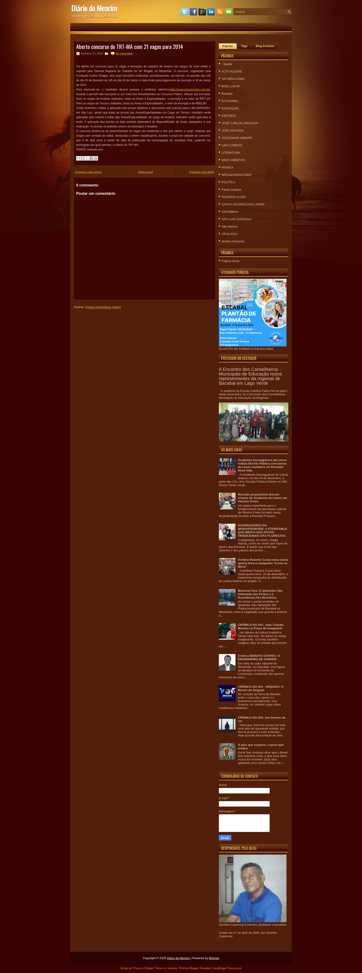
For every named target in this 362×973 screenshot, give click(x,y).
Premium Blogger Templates (195, 968)
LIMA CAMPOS (232, 145)
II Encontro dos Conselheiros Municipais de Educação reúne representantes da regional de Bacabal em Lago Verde (250, 376)
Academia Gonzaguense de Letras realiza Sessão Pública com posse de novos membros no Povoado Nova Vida (262, 465)
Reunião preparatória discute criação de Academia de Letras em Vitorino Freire (262, 498)
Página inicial (145, 172)
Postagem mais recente (88, 172)
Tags (244, 46)
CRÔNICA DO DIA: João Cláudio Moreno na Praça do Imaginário (261, 626)
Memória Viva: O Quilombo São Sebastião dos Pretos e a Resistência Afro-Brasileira (260, 594)
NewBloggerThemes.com (227, 968)
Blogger (214, 958)
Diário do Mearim (94, 8)
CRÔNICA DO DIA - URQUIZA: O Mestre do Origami (261, 688)
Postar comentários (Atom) (103, 307)
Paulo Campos (231, 189)
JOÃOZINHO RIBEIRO (237, 138)
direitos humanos (233, 241)
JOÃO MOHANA (233, 130)
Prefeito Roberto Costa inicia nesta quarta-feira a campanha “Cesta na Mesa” (263, 563)
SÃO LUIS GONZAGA (236, 219)
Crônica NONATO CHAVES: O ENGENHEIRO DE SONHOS (259, 657)
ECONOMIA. (230, 101)
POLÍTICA (228, 182)
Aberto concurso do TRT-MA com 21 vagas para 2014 (129, 46)
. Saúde (227, 64)
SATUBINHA (230, 211)
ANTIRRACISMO (233, 79)
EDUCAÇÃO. (230, 108)
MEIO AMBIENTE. (234, 160)
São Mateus (230, 226)
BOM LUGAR (231, 86)
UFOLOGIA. (230, 234)
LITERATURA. (231, 152)
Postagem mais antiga (201, 172)
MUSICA (227, 167)
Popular (228, 46)
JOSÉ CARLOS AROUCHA (240, 123)
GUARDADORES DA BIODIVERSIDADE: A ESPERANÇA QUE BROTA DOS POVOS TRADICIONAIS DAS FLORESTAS (262, 531)
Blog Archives (265, 46)
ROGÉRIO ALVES (234, 197)
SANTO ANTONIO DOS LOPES (243, 204)
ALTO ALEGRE (232, 71)
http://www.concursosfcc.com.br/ (190, 89)
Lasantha (171, 968)
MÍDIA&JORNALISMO (236, 175)
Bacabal (227, 93)
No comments (124, 53)
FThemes (137, 968)
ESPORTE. (229, 115)
